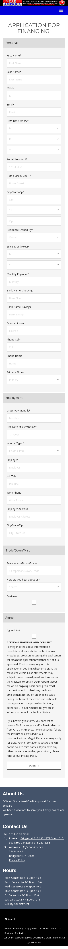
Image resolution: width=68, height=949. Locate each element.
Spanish (11, 919)
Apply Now (30, 928)
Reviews (9, 933)
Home (8, 928)
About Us (56, 928)
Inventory (18, 928)
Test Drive (43, 928)
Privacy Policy (17, 860)
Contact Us (20, 933)
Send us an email (19, 834)
